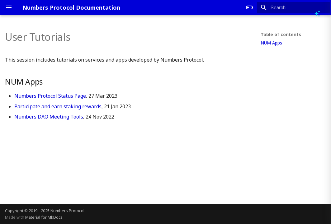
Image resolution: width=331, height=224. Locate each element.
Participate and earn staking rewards (58, 106)
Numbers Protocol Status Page (50, 95)
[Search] (293, 7)
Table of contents (281, 34)
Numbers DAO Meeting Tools (48, 116)
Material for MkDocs (44, 217)
